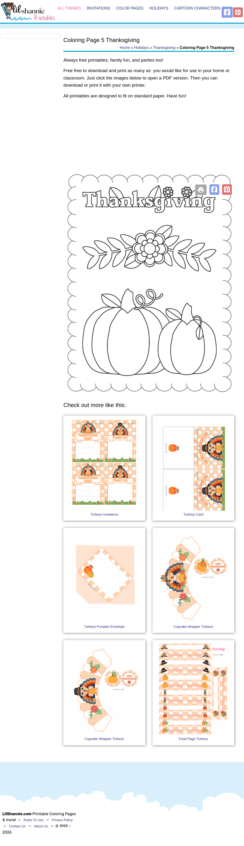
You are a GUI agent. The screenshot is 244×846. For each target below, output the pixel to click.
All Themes (69, 8)
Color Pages (129, 8)
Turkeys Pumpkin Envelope (104, 627)
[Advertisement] (148, 141)
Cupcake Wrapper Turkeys (193, 627)
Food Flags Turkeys (193, 739)
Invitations (98, 8)
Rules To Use (33, 820)
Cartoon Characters (197, 8)
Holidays (158, 8)
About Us (41, 826)
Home (125, 48)
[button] (214, 189)
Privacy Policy (62, 820)
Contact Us (17, 826)
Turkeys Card (193, 514)
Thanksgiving (164, 48)
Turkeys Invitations (104, 514)
